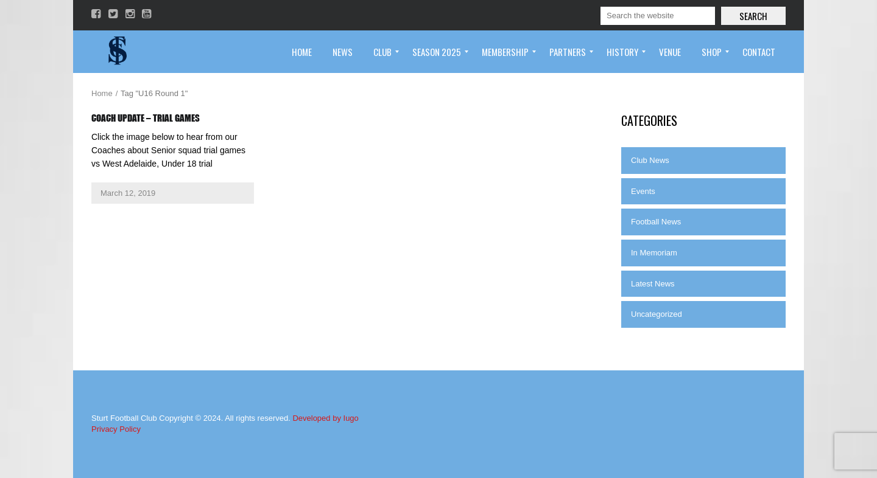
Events (643, 191)
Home (102, 93)
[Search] (658, 16)
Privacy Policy (116, 429)
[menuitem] (301, 51)
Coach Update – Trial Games (145, 118)
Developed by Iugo (325, 418)
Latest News (653, 283)
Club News (650, 160)
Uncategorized (656, 314)
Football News (656, 221)
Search (753, 16)
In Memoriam (654, 252)
